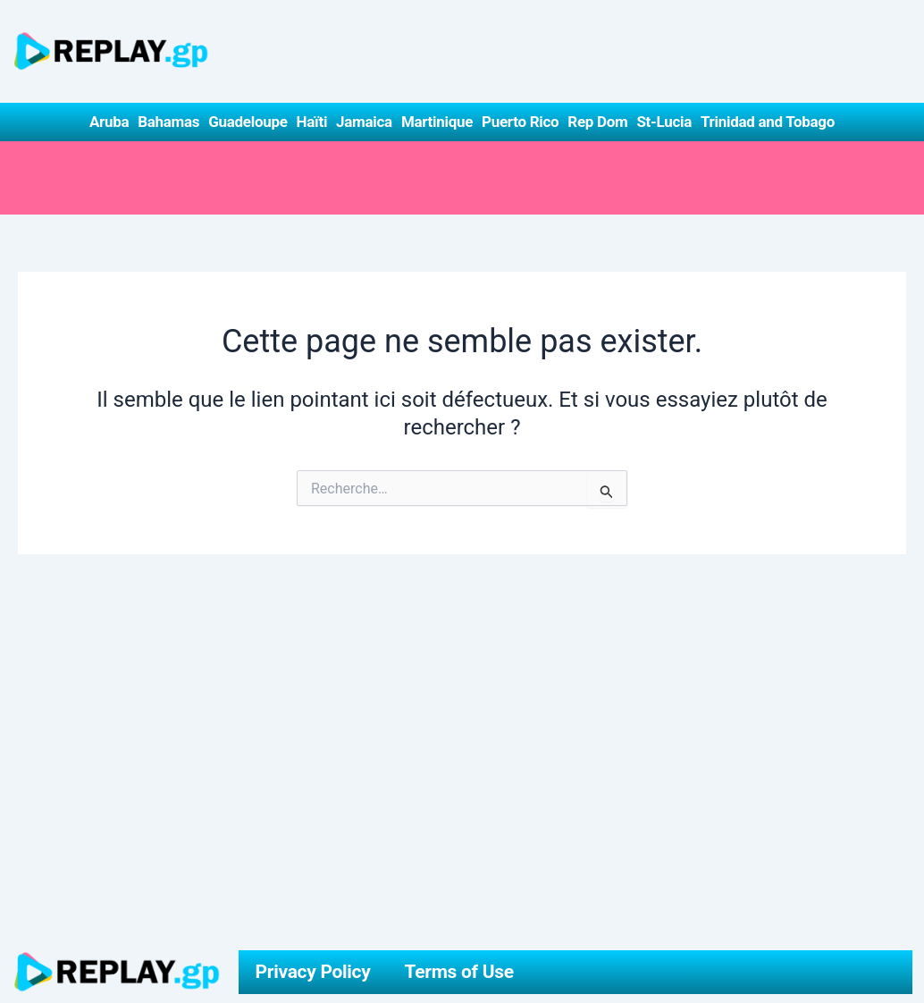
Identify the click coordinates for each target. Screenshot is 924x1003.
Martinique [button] (437, 122)
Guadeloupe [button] (247, 122)
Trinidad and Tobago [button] (768, 122)
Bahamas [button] (168, 122)
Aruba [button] (109, 122)
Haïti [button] (312, 122)
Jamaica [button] (364, 122)
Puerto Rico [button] (520, 122)
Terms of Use (459, 971)
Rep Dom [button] (597, 122)
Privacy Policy (313, 971)
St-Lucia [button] (664, 122)
